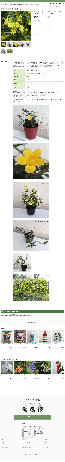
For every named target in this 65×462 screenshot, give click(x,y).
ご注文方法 (25, 439)
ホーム (3, 439)
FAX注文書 (32, 421)
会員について (4, 442)
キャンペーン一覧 (26, 442)
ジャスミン (8, 9)
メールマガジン (47, 447)
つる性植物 (7, 8)
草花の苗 (2, 8)
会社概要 (45, 442)
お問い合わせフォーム (32, 416)
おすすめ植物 (3, 9)
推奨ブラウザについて (6, 447)
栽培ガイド (4, 444)
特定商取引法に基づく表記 (28, 447)
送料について (36, 34)
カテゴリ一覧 (46, 439)
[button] (40, 356)
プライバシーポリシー (48, 444)
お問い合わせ (25, 444)
